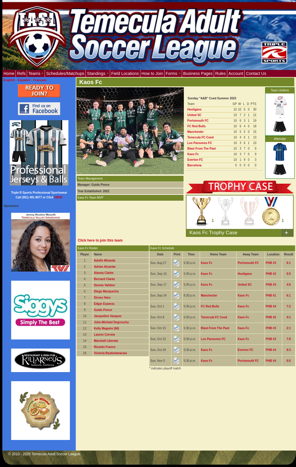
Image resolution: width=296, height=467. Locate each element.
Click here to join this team (100, 240)
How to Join (152, 73)
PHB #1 (271, 295)
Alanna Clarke (104, 272)
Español (24, 80)
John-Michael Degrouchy (111, 322)
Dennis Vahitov (104, 285)
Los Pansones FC (199, 143)
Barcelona (194, 165)
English (9, 80)
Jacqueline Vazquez (108, 316)
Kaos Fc (193, 154)
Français (39, 80)
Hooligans (194, 109)
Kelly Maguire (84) (106, 328)
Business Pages (198, 73)
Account (235, 73)
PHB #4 (271, 306)
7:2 (289, 306)
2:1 (289, 328)
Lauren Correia (104, 334)
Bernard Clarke (104, 279)
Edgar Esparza (104, 303)
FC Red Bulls (196, 126)
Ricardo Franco (104, 347)
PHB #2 (271, 273)
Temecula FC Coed (200, 137)
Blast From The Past (201, 148)
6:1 (289, 263)
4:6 (289, 284)
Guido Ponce (103, 310)
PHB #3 (271, 263)
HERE (58, 197)
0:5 (289, 273)
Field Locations (125, 73)
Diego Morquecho (106, 291)
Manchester (195, 131)
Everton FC (195, 159)
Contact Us (256, 73)
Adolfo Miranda (104, 260)
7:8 (289, 339)
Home (9, 73)
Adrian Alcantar (105, 266)
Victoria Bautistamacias (110, 353)
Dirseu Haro (102, 297)
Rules (220, 73)
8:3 (289, 349)
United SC (194, 115)
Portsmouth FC (197, 120)
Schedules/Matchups (65, 73)
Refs (21, 73)
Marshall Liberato (106, 340)
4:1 (289, 317)
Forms (173, 73)
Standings (97, 73)
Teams (35, 73)
